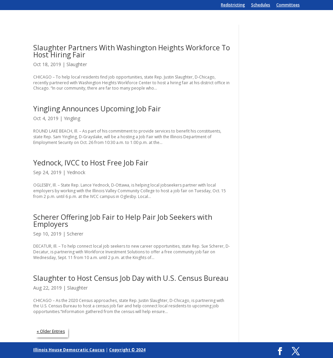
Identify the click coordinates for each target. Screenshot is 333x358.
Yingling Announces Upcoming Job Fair (97, 108)
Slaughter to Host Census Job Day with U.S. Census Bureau (131, 278)
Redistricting (233, 5)
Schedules (260, 5)
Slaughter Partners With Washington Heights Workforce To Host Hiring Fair (131, 51)
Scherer (75, 234)
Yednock (76, 172)
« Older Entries (51, 331)
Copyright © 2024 (127, 350)
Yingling (72, 118)
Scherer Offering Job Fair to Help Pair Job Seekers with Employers (122, 220)
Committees (288, 5)
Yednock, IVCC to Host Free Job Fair (90, 162)
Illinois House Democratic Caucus (69, 350)
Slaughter (76, 64)
